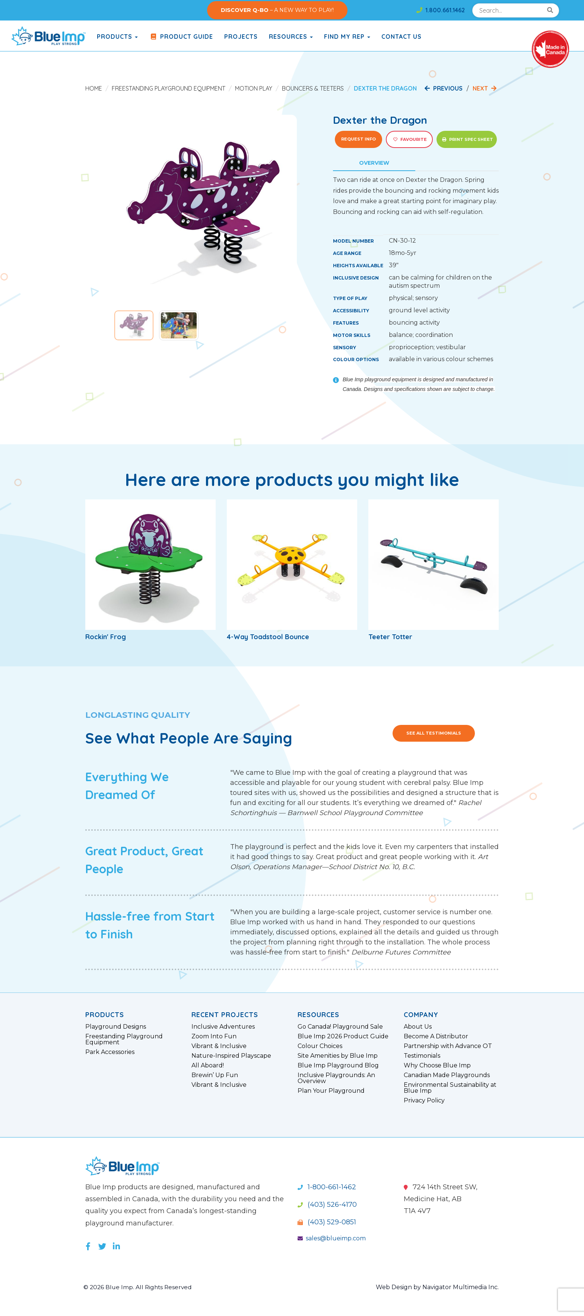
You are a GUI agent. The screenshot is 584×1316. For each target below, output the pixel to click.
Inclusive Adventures (223, 1027)
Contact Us (401, 36)
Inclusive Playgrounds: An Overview (336, 1078)
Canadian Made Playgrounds (447, 1075)
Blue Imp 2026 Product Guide (343, 1036)
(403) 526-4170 (327, 1204)
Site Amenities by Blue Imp (338, 1056)
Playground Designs (115, 1027)
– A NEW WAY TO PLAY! (277, 10)
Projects (241, 36)
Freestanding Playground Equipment (168, 88)
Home (93, 88)
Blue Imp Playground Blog (338, 1066)
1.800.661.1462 (440, 10)
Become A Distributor (436, 1036)
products (117, 36)
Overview (374, 163)
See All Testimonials (433, 733)
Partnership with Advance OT (448, 1046)
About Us (418, 1027)
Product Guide (181, 36)
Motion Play (253, 88)
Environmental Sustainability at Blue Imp (450, 1088)
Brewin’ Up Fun (214, 1075)
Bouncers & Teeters (313, 88)
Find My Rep (347, 36)
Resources (291, 36)
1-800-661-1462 (327, 1187)
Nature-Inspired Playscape (231, 1056)
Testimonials (422, 1056)
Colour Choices (320, 1046)
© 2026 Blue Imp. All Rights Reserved (139, 1287)
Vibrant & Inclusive (219, 1046)
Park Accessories (109, 1052)
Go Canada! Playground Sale (340, 1027)
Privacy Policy (424, 1101)
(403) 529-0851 (327, 1222)
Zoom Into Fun (214, 1036)
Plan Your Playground (331, 1091)
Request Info (358, 139)
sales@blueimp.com (332, 1238)
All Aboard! (207, 1066)
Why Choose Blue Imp (437, 1066)
